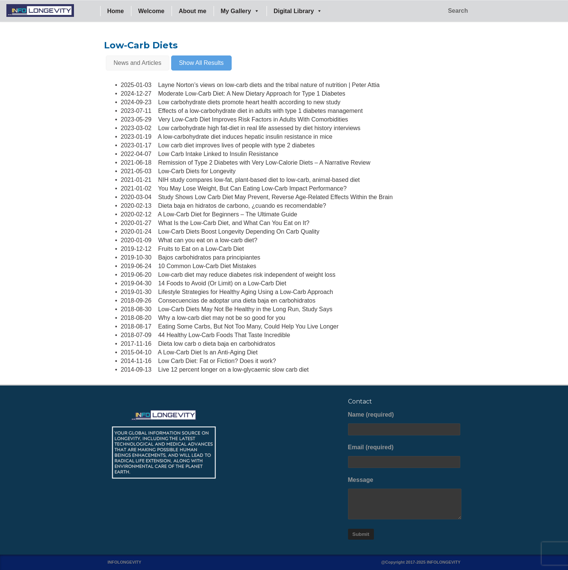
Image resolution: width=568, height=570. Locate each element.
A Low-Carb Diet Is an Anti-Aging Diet (208, 352)
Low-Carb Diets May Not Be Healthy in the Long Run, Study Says (245, 309)
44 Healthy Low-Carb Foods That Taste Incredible (224, 335)
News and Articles (137, 63)
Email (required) (404, 456)
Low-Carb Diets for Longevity (196, 171)
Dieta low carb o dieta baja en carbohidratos (216, 343)
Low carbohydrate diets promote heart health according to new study (249, 102)
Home (115, 11)
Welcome (151, 11)
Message (404, 498)
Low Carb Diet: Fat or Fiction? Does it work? (217, 361)
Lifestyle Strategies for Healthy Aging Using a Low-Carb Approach (245, 292)
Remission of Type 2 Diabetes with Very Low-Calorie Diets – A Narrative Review (264, 162)
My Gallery (240, 11)
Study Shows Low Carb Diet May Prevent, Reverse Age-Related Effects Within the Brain (275, 197)
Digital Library (298, 11)
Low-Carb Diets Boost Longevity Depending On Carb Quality (238, 231)
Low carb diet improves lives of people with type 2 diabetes (236, 145)
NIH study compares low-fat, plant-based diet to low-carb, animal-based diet (259, 180)
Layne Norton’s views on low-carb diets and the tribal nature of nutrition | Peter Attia (269, 85)
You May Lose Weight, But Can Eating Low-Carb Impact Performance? (252, 188)
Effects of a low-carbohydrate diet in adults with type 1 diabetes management (260, 111)
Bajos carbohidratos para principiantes (209, 257)
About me (192, 11)
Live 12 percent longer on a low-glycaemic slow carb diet (233, 369)
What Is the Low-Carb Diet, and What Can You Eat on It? (233, 223)
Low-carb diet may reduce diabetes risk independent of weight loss (246, 275)
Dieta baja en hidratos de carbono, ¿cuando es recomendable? (242, 205)
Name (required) (404, 423)
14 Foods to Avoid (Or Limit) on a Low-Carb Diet (222, 283)
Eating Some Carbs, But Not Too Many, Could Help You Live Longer (248, 326)
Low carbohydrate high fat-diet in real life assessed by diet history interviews (259, 128)
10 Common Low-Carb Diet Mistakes (207, 266)
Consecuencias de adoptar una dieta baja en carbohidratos (236, 300)
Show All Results (201, 63)
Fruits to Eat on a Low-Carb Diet (201, 249)
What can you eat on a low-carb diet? (207, 240)
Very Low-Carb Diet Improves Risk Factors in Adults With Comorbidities (253, 119)
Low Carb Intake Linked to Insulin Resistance (218, 154)
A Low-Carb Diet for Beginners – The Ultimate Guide (227, 214)
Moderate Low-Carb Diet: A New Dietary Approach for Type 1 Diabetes (251, 93)
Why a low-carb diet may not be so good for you (221, 318)
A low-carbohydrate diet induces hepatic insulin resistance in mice (245, 137)
